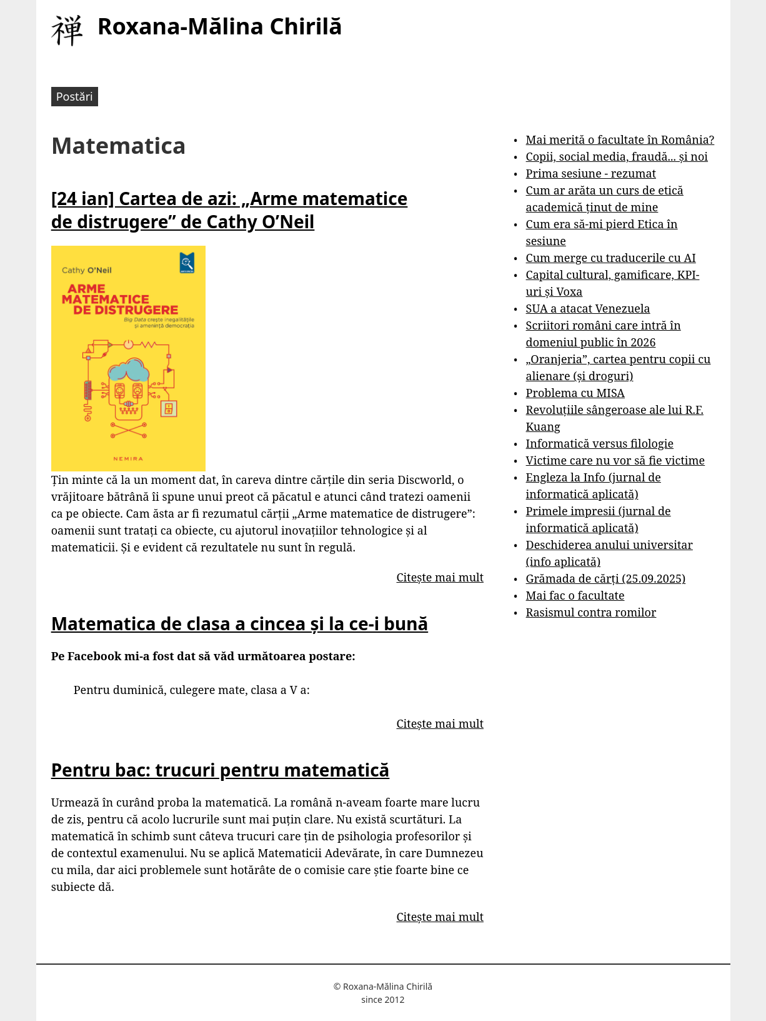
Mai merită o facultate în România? (620, 139)
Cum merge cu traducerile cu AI (611, 257)
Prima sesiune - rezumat (591, 173)
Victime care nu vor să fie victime (615, 460)
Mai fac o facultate (575, 595)
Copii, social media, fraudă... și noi (617, 156)
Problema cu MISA (575, 392)
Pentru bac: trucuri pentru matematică (220, 770)
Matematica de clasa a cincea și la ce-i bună (240, 623)
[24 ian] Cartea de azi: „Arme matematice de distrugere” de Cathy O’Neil (229, 209)
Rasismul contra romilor (591, 612)
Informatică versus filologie (600, 443)
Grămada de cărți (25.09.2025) (606, 578)
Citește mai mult (440, 577)
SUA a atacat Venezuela (588, 308)
